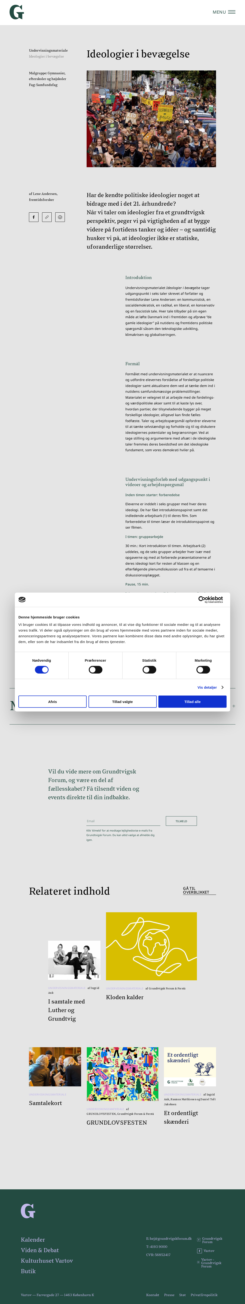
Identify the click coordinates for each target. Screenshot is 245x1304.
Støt (182, 1295)
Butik (28, 1271)
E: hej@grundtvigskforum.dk (169, 1238)
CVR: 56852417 (158, 1255)
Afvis (52, 702)
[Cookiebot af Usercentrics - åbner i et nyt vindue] (206, 599)
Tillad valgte (122, 702)
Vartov (205, 1251)
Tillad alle (192, 702)
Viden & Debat (40, 1250)
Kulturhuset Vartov (47, 1261)
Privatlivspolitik (204, 1295)
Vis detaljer (207, 687)
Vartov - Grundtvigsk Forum (209, 1263)
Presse (169, 1295)
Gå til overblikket (196, 890)
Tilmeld (181, 821)
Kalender (33, 1240)
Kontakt (152, 1295)
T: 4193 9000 (156, 1247)
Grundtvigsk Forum (209, 1240)
